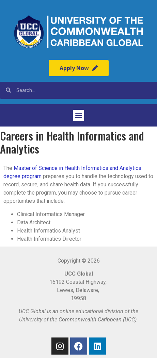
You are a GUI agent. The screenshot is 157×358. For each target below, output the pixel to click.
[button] (78, 115)
